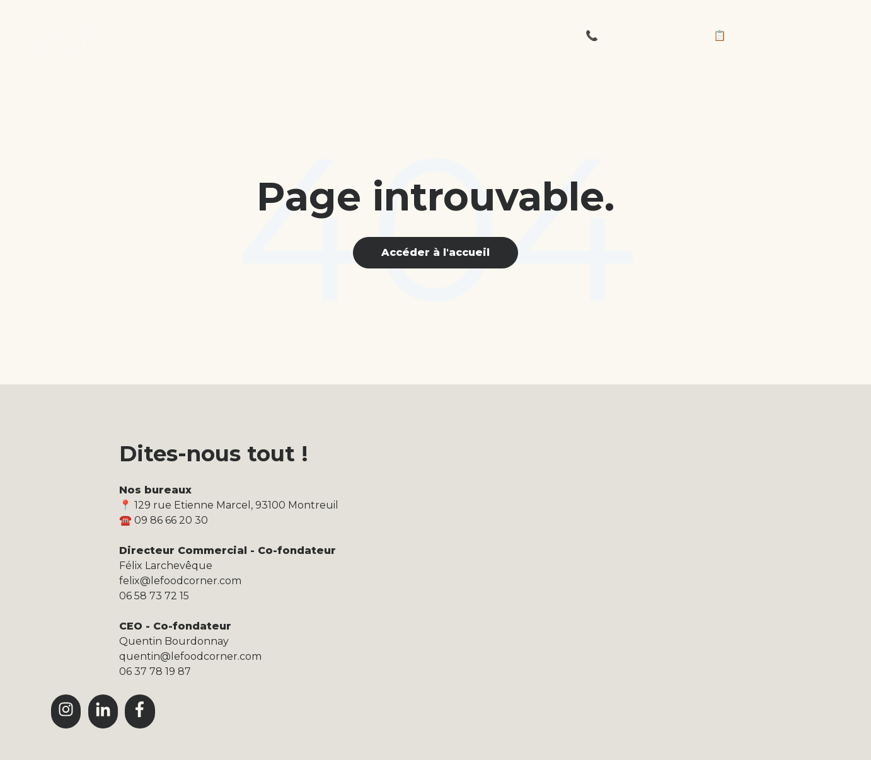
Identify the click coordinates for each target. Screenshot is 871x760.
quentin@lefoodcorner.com (190, 656)
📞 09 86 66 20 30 (628, 36)
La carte (342, 36)
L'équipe (522, 36)
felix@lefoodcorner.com (180, 581)
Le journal (431, 36)
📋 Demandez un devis (773, 36)
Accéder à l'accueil (435, 252)
